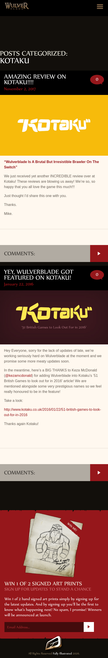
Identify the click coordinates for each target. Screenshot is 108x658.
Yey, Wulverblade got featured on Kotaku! (38, 274)
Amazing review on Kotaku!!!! (35, 79)
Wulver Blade (16, 6)
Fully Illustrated (62, 653)
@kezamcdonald (18, 375)
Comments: (56, 253)
